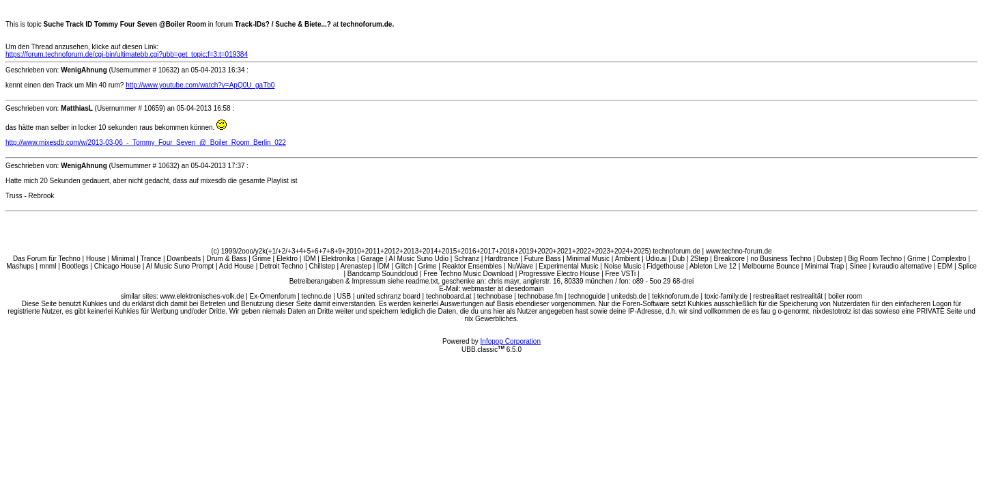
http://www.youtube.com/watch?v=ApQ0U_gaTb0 (200, 85)
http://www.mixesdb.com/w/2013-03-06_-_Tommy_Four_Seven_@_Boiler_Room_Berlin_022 (145, 142)
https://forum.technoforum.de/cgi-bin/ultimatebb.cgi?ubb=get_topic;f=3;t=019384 (126, 54)
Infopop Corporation (511, 341)
